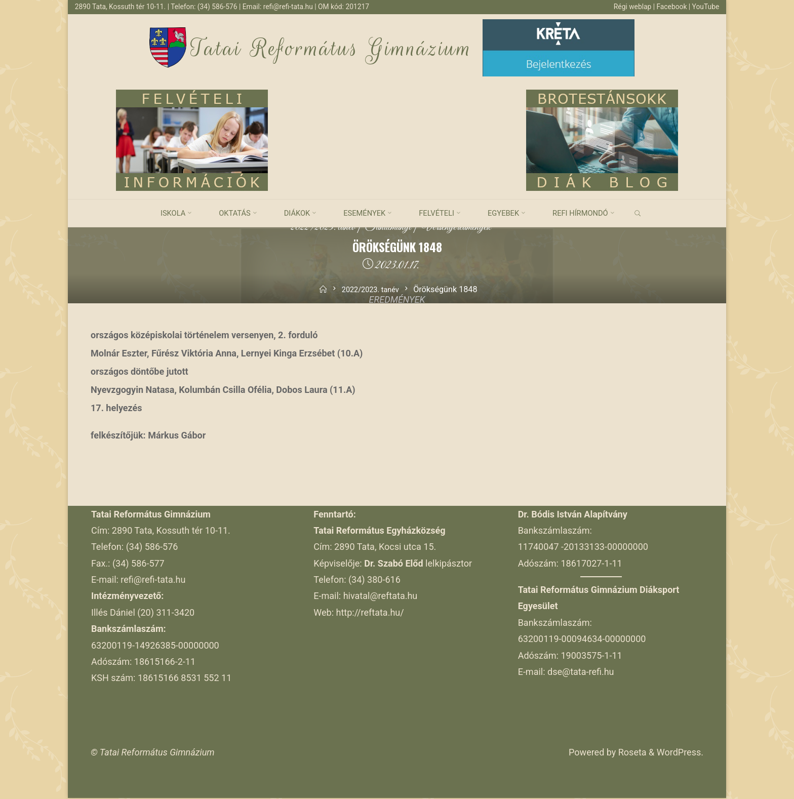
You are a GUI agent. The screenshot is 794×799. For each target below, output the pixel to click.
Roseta (631, 753)
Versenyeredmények (462, 228)
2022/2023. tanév (315, 228)
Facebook (670, 7)
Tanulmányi (387, 228)
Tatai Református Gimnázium (332, 49)
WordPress (679, 753)
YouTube (705, 7)
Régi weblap (629, 7)
